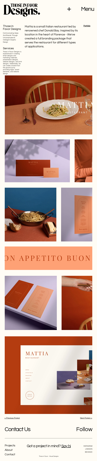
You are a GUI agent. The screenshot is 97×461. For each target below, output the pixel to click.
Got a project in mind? (44, 446)
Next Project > (86, 418)
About (9, 449)
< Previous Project (12, 418)
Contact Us (17, 429)
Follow (84, 429)
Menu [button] (87, 9)
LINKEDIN (88, 449)
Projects (10, 445)
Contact (10, 454)
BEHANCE (88, 452)
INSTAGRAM (87, 446)
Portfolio (86, 26)
